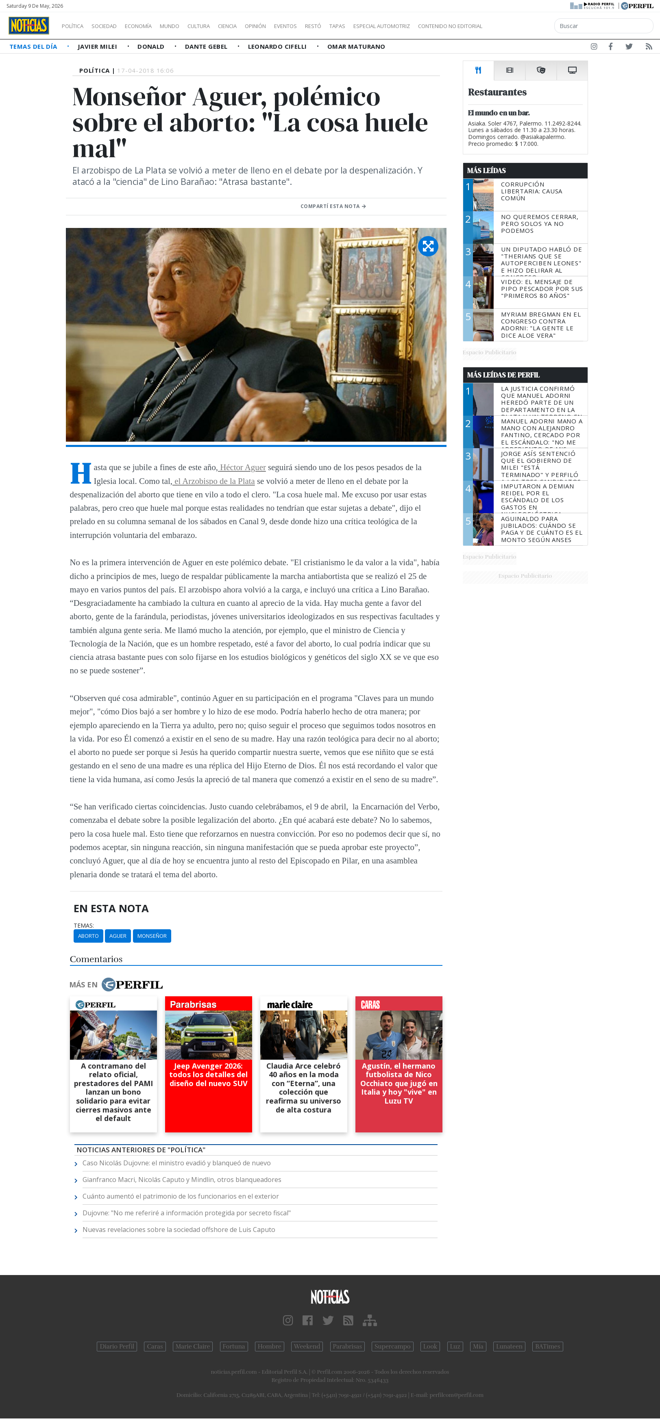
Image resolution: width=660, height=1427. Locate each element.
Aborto (88, 935)
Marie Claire (193, 1346)
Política (75, 26)
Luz (455, 1346)
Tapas (383, 26)
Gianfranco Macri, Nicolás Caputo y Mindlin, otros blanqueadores (182, 1179)
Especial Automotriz (436, 26)
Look (430, 1346)
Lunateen (509, 1346)
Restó (356, 26)
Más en (116, 984)
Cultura (222, 26)
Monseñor (152, 935)
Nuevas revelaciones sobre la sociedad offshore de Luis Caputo (179, 1229)
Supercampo (393, 1346)
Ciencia (255, 26)
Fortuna (234, 1346)
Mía (478, 1346)
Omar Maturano (356, 46)
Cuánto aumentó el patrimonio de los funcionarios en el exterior (181, 1196)
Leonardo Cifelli (278, 46)
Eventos (324, 26)
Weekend (307, 1346)
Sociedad (113, 26)
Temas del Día (34, 46)
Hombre (269, 1346)
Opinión (288, 26)
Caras (155, 1346)
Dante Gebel (207, 46)
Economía (152, 26)
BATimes (547, 1346)
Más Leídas (486, 171)
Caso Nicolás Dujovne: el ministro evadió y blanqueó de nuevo (177, 1162)
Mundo (188, 26)
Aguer (117, 935)
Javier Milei (98, 46)
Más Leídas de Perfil (503, 375)
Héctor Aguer (242, 467)
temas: (84, 925)
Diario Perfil (117, 1346)
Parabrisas (347, 1346)
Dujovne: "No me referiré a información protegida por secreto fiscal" (187, 1212)
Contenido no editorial (519, 26)
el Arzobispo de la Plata (213, 481)
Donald (151, 46)
